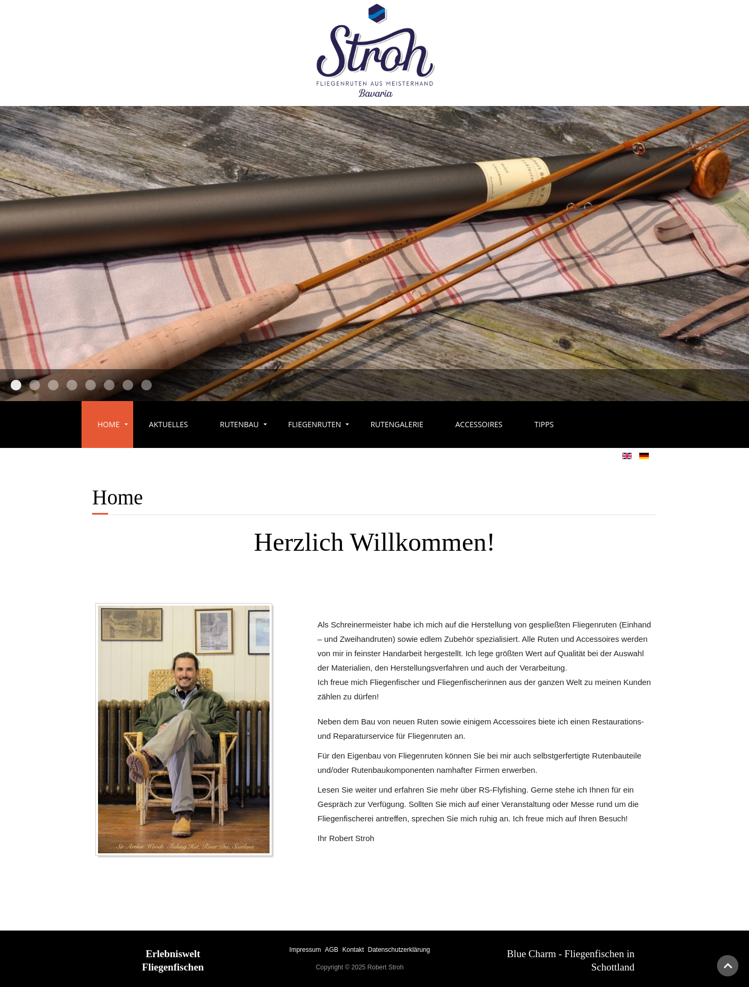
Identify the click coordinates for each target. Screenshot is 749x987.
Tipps (543, 424)
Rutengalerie (396, 424)
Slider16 (146, 385)
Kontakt (353, 949)
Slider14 (109, 385)
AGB (331, 949)
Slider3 (72, 385)
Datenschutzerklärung (399, 949)
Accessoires (479, 424)
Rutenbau (239, 424)
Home (108, 424)
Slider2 (53, 385)
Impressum (305, 949)
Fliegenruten (314, 424)
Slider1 (16, 385)
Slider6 (90, 385)
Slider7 (34, 385)
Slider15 (128, 385)
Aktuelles (168, 424)
